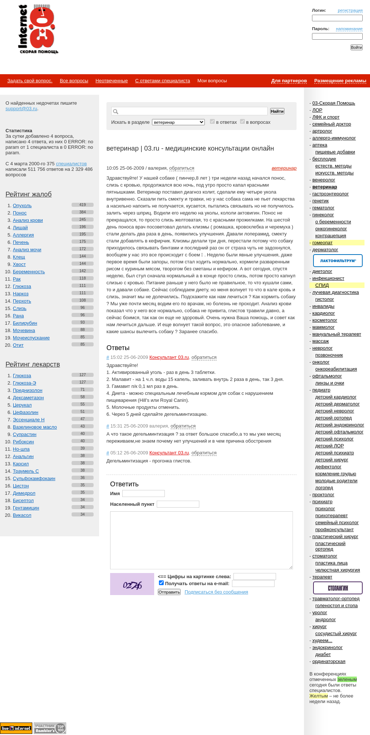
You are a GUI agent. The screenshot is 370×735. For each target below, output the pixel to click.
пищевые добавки (335, 152)
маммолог (323, 327)
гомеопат (322, 242)
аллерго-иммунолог (334, 138)
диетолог (322, 271)
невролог (322, 348)
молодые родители (336, 480)
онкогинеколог (331, 228)
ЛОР (317, 110)
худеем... (322, 640)
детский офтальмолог (339, 432)
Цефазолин (25, 412)
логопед (324, 487)
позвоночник (329, 355)
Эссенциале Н (29, 419)
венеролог (323, 180)
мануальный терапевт (336, 334)
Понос (19, 213)
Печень (21, 242)
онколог (321, 362)
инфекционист (328, 278)
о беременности (333, 221)
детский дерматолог (337, 404)
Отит (18, 345)
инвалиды (323, 306)
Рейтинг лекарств (33, 364)
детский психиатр (334, 452)
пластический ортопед (330, 546)
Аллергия (23, 235)
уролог (319, 612)
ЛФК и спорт (326, 117)
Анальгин (23, 456)
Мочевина (24, 330)
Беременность (29, 271)
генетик (320, 200)
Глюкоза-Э (24, 383)
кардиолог (323, 313)
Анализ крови (28, 220)
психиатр (322, 501)
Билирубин (25, 323)
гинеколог (323, 214)
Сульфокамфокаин (34, 478)
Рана (18, 315)
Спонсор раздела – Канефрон (338, 260)
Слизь (19, 308)
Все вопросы (74, 80)
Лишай (20, 227)
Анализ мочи (27, 249)
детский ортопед (333, 418)
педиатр (321, 390)
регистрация (350, 10)
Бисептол (23, 500)
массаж (320, 341)
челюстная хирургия (337, 570)
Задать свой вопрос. (29, 80)
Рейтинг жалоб (29, 194)
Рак (17, 279)
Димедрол (24, 493)
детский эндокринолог (339, 425)
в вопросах (258, 122)
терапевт (322, 577)
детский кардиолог (335, 397)
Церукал (22, 405)
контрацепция (330, 235)
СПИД (322, 285)
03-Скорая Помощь (333, 103)
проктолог (323, 494)
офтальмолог (327, 376)
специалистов (71, 163)
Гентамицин (26, 508)
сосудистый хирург (336, 633)
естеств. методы (333, 166)
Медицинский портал (38, 29)
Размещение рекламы (340, 80)
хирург (319, 626)
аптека (319, 145)
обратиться (181, 168)
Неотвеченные (111, 80)
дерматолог (325, 249)
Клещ (19, 257)
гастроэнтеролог (330, 194)
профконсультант (334, 529)
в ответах (226, 122)
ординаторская (328, 661)
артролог (322, 131)
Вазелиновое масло (35, 427)
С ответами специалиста (162, 80)
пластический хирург (335, 536)
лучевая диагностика (335, 292)
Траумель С (26, 471)
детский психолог (334, 439)
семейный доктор (331, 124)
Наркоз (21, 293)
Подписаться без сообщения (216, 592)
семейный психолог (337, 522)
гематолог (323, 207)
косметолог (324, 320)
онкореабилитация (336, 369)
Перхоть (22, 301)
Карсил (21, 463)
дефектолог (328, 466)
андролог (325, 619)
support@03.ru (21, 108)
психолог (325, 508)
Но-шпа (21, 449)
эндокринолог (327, 647)
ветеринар (324, 187)
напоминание (349, 28)
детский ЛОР (329, 445)
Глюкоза (22, 286)
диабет (323, 654)
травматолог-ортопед (336, 598)
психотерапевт (331, 515)
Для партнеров (289, 80)
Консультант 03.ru (169, 357)
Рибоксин (23, 441)
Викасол (22, 515)
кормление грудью (335, 473)
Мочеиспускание (31, 338)
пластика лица (331, 563)
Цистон (21, 486)
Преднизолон (27, 390)
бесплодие (324, 159)
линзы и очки (329, 383)
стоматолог (324, 556)
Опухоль (22, 205)
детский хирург (331, 459)
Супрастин (24, 434)
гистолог (324, 299)
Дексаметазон (28, 397)
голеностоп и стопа (336, 605)
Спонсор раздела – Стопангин (338, 587)
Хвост (19, 264)
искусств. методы (334, 173)
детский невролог (334, 411)
